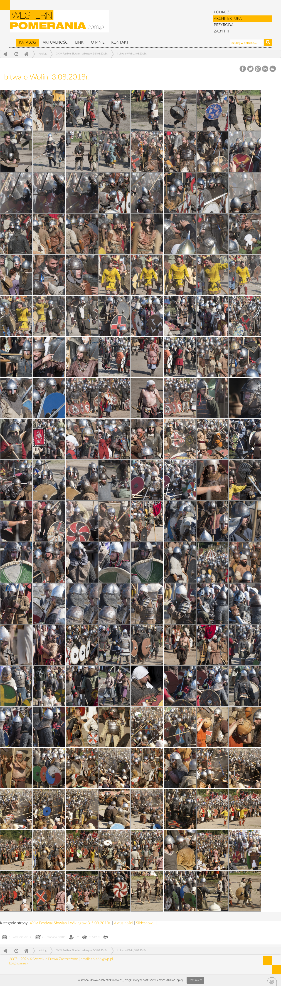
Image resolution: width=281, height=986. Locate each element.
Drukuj (105, 937)
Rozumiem (195, 980)
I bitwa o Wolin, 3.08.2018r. (132, 53)
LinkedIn (265, 68)
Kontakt (120, 42)
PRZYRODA (224, 25)
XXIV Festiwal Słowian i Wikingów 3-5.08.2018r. (82, 53)
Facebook (243, 68)
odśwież (16, 54)
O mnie (98, 42)
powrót (5, 54)
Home (26, 54)
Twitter (250, 68)
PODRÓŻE (223, 12)
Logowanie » (18, 963)
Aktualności (56, 42)
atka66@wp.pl (102, 959)
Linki (79, 42)
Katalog (27, 42)
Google (257, 68)
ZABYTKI (221, 31)
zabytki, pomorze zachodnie (60, 23)
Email (272, 68)
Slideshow (145, 923)
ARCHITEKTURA (228, 18)
